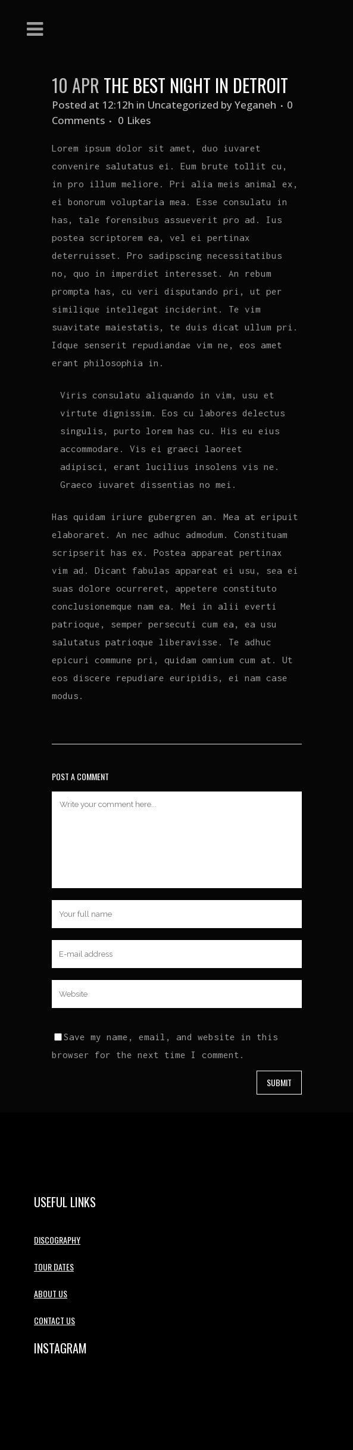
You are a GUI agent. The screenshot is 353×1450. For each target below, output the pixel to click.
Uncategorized (182, 105)
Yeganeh (255, 105)
